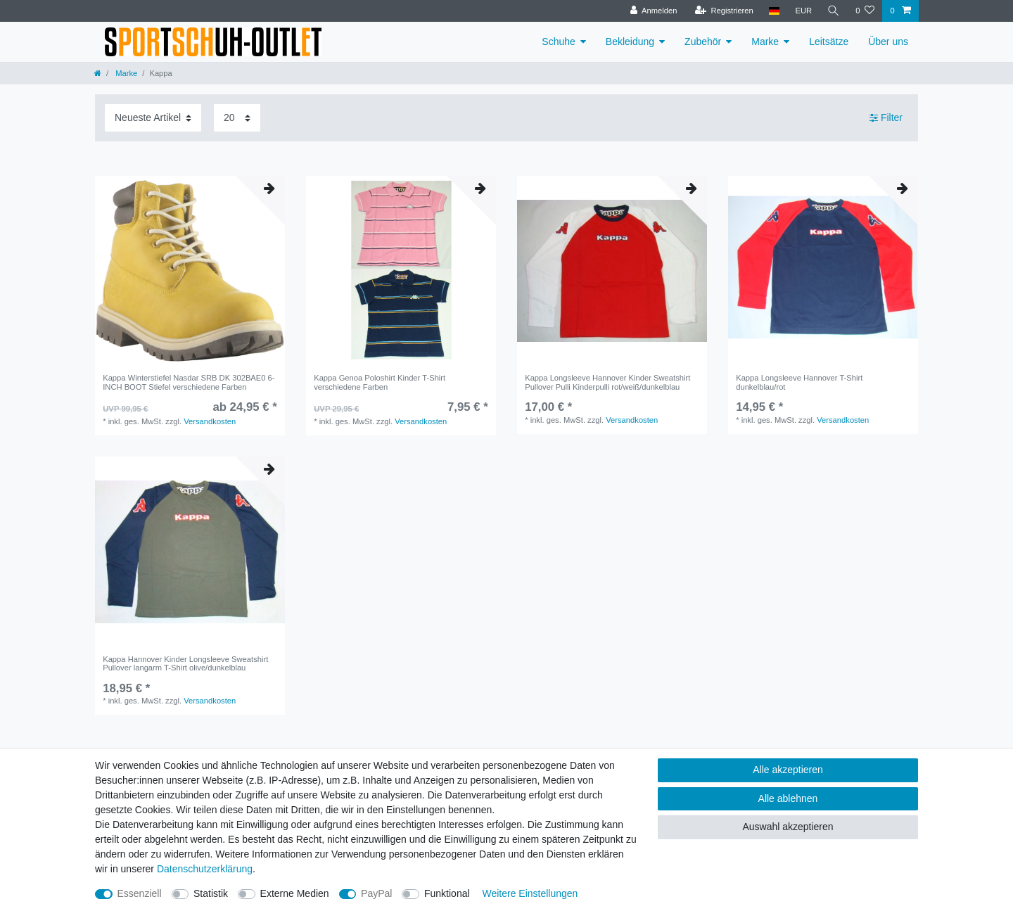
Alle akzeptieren (788, 769)
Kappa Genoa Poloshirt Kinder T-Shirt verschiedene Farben (379, 382)
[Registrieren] (723, 11)
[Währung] (803, 11)
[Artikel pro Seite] (237, 118)
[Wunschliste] (865, 11)
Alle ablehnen (788, 798)
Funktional (447, 893)
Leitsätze (828, 41)
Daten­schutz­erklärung (205, 868)
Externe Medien (294, 893)
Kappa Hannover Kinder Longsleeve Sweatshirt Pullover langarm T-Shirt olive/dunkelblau (185, 663)
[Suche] (834, 11)
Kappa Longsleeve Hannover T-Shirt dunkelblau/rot (799, 382)
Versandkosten (210, 421)
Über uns (888, 41)
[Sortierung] (153, 118)
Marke (765, 41)
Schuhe (558, 41)
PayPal (376, 893)
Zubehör (702, 41)
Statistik (210, 893)
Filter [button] (886, 118)
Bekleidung (630, 41)
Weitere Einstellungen (530, 893)
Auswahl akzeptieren (787, 826)
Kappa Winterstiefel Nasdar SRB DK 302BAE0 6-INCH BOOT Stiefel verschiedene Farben (188, 382)
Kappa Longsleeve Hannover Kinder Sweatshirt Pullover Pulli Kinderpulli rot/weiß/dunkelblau (607, 382)
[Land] (774, 11)
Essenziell (139, 893)
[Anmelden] (654, 11)
